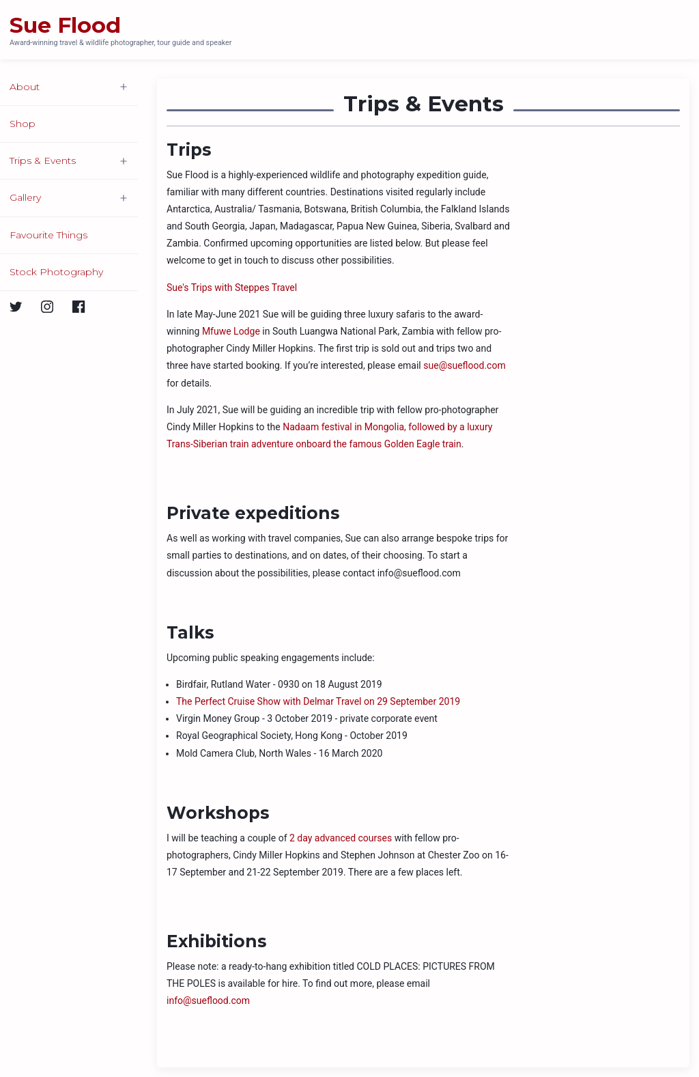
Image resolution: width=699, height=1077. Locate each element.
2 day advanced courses (340, 838)
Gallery (25, 197)
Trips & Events (43, 160)
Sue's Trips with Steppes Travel (232, 287)
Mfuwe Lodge (231, 331)
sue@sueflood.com (464, 365)
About (25, 87)
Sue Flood (65, 26)
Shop (22, 123)
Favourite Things (48, 235)
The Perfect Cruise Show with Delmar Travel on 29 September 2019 (318, 701)
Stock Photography (56, 272)
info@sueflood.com (208, 1000)
